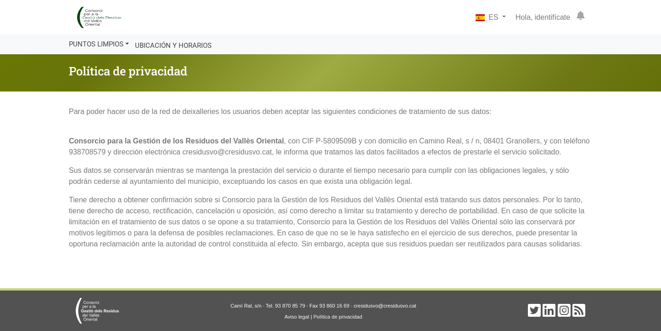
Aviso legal (297, 317)
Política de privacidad (338, 317)
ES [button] (488, 17)
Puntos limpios (96, 44)
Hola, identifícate (542, 17)
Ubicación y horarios (173, 45)
